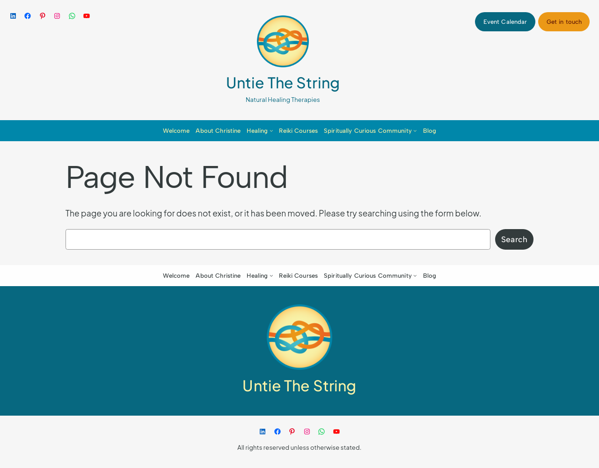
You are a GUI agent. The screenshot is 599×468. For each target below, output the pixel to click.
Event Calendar (505, 21)
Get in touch (564, 21)
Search (514, 239)
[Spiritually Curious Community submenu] (415, 130)
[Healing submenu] (271, 130)
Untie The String (283, 82)
